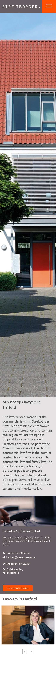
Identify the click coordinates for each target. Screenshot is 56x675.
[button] (31, 651)
